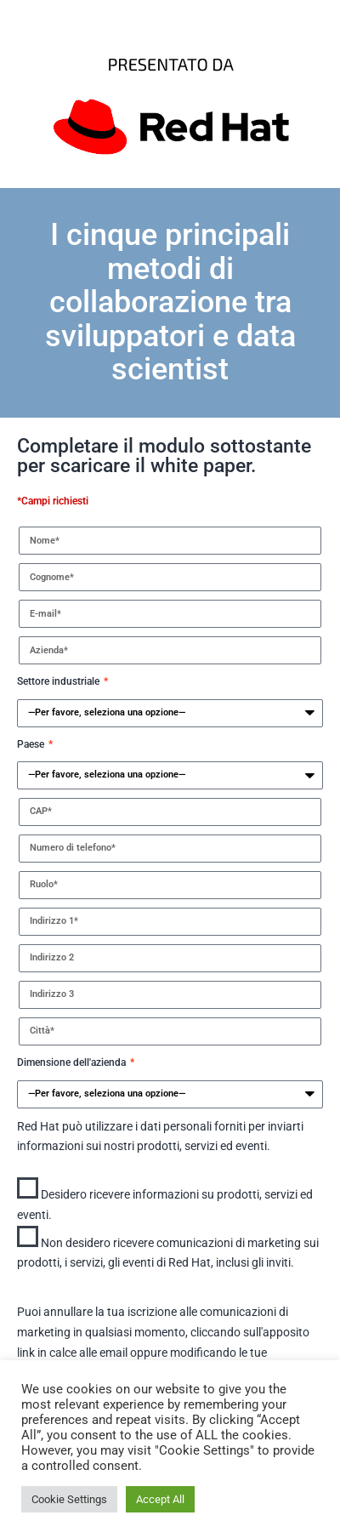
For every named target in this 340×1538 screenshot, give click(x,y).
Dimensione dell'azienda (72, 1062)
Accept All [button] (160, 1499)
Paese (32, 744)
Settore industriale (59, 681)
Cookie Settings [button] (69, 1499)
